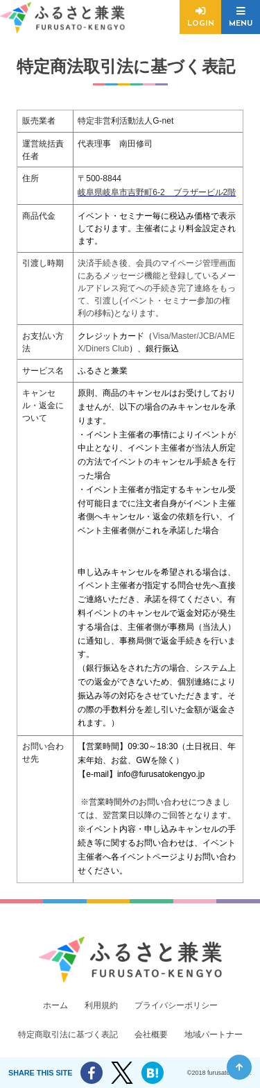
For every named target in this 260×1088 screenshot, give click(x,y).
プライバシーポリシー (176, 1005)
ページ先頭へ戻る (239, 1067)
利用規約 (101, 1005)
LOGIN (200, 24)
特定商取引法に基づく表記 (68, 1034)
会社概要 (151, 1034)
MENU (240, 24)
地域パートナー (213, 1034)
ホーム (55, 1005)
